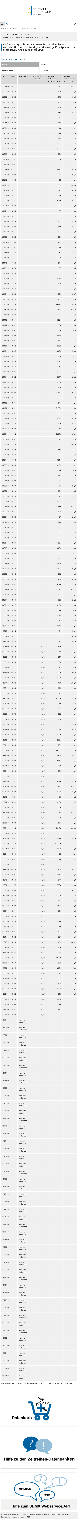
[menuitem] (2, 24)
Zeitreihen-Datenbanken (28, 28)
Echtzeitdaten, (41, 37)
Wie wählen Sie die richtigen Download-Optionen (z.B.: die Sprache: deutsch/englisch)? (38, 1383)
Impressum (24, 1514)
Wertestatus (23, 76)
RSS (28, 1517)
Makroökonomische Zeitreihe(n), (21, 37)
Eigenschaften (8, 70)
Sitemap (53, 1514)
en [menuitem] (74, 23)
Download (22, 59)
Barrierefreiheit (63, 1514)
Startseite (4, 28)
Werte (4, 64)
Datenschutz (5, 1517)
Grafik (43, 64)
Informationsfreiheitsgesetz (39, 1514)
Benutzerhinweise (18, 1517)
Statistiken (13, 28)
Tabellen (44, 70)
